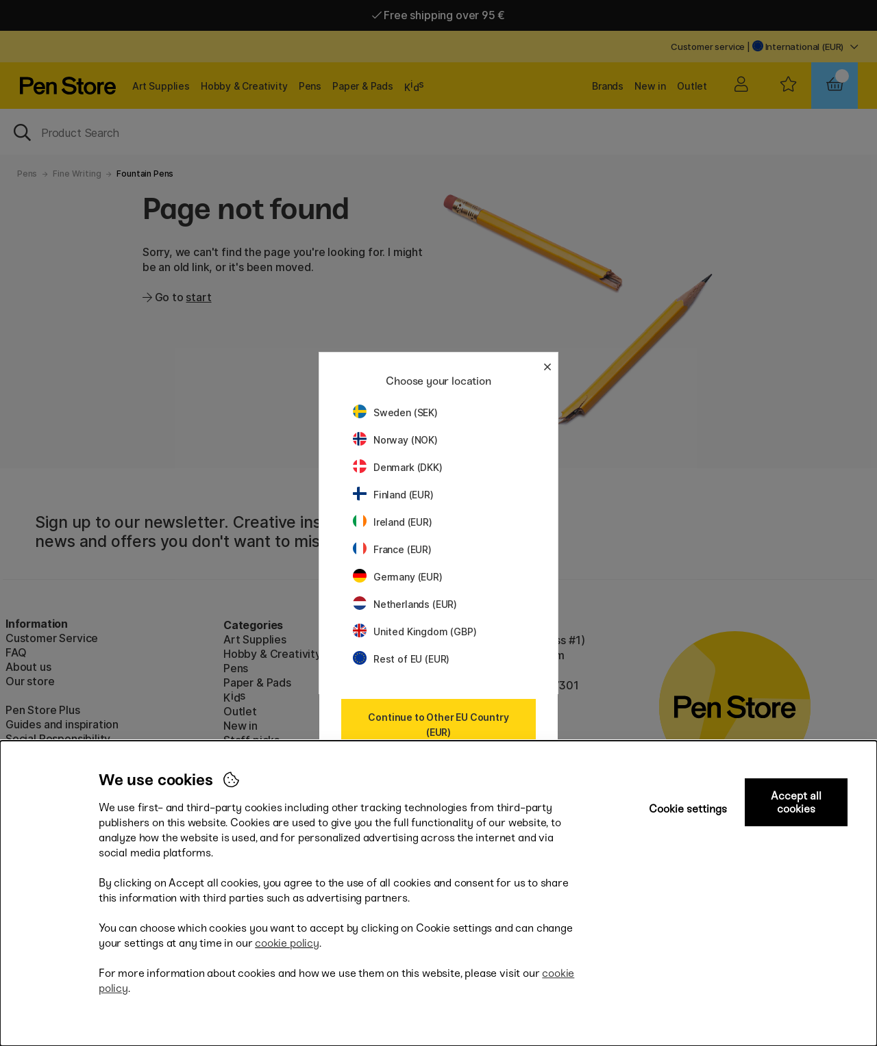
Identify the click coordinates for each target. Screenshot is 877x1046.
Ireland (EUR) (392, 522)
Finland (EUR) (393, 494)
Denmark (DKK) (398, 467)
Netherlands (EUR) (405, 604)
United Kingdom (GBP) (414, 631)
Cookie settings (688, 808)
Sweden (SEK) (395, 412)
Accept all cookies (796, 802)
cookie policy (287, 942)
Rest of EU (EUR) (401, 659)
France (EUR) (392, 549)
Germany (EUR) (398, 577)
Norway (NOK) (395, 440)
